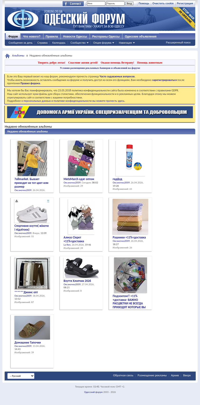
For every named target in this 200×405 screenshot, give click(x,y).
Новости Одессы (75, 36)
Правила (52, 36)
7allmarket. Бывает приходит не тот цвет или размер (31, 182)
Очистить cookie (163, 3)
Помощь (144, 3)
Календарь (58, 42)
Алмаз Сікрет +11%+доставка (74, 239)
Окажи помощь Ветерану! (117, 62)
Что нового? (31, 36)
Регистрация (185, 3)
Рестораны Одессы (106, 36)
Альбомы (18, 55)
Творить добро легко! (51, 62)
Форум (13, 36)
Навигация (125, 42)
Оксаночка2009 (23, 190)
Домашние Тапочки (27, 342)
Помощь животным (149, 62)
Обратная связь (123, 375)
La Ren (67, 244)
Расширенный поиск (178, 42)
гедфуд (117, 179)
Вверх (187, 375)
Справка (42, 42)
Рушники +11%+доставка (129, 237)
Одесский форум (93, 392)
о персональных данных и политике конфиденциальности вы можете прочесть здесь (72, 100)
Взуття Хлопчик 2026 (77, 281)
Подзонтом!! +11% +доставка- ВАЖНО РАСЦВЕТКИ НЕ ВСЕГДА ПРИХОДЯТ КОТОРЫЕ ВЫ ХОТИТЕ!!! (129, 303)
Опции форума (102, 42)
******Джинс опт (26, 292)
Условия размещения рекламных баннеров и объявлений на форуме (100, 67)
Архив (175, 375)
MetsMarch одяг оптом (79, 179)
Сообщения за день (21, 42)
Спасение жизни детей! (83, 62)
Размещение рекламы (152, 375)
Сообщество (78, 42)
